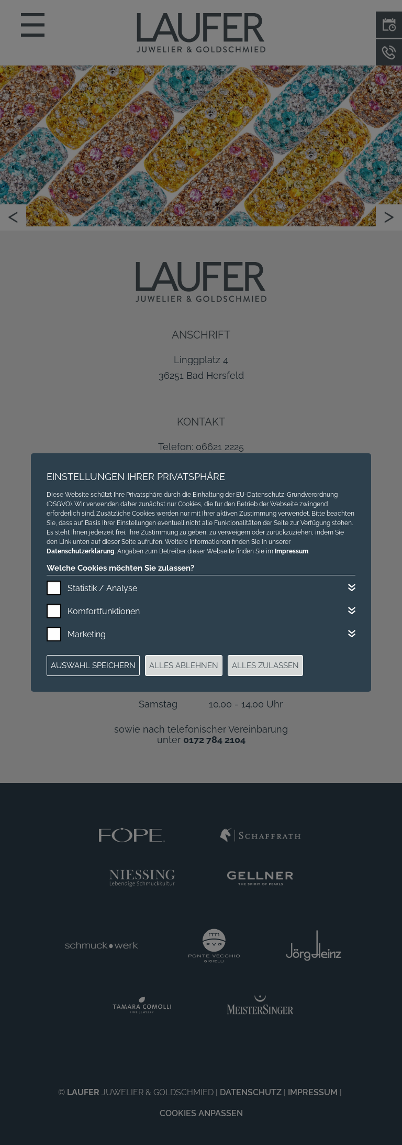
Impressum (291, 551)
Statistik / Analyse (102, 588)
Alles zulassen (265, 665)
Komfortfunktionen (104, 611)
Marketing (87, 634)
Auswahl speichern (93, 665)
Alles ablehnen (183, 665)
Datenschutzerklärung (81, 551)
